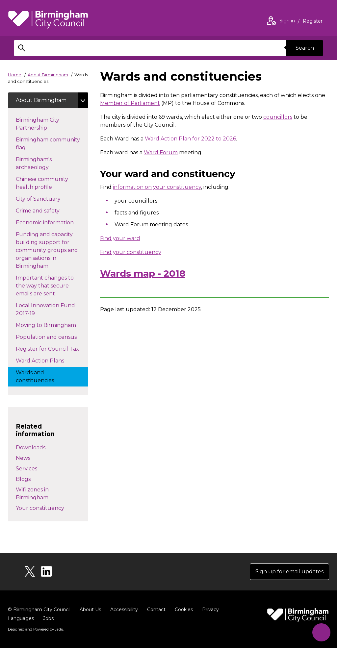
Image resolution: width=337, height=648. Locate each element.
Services (26, 468)
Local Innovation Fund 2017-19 (45, 309)
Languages (21, 618)
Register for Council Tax (52, 348)
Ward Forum (161, 152)
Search (305, 48)
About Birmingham (48, 74)
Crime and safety (49, 210)
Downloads (30, 447)
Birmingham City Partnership (43, 124)
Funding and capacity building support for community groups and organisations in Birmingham (47, 250)
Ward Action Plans (46, 360)
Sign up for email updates (289, 571)
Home (14, 74)
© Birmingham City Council (39, 609)
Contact (156, 609)
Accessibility (124, 609)
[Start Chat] (321, 632)
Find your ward (120, 238)
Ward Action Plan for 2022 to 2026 (190, 139)
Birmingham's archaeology (44, 163)
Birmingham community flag (48, 144)
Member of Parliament (130, 103)
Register (313, 21)
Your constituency (40, 508)
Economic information (52, 222)
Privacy (210, 609)
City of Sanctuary (50, 198)
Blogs (23, 479)
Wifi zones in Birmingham (32, 493)
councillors (277, 117)
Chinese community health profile (42, 183)
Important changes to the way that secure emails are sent (45, 286)
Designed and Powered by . (36, 629)
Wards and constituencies (41, 376)
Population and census (52, 336)
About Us (90, 609)
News (23, 458)
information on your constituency (157, 187)
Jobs (48, 618)
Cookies (184, 609)
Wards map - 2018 (142, 273)
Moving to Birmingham (52, 324)
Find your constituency (130, 252)
